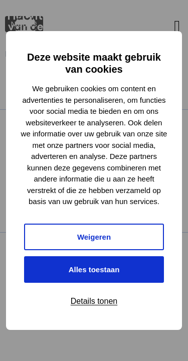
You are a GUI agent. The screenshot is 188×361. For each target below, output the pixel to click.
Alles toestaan (94, 269)
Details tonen (94, 301)
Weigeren (94, 237)
